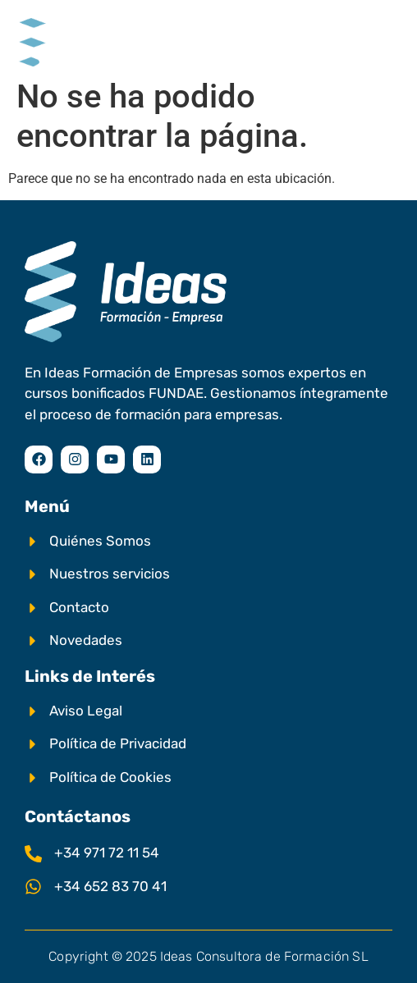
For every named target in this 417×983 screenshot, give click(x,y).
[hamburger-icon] (382, 35)
